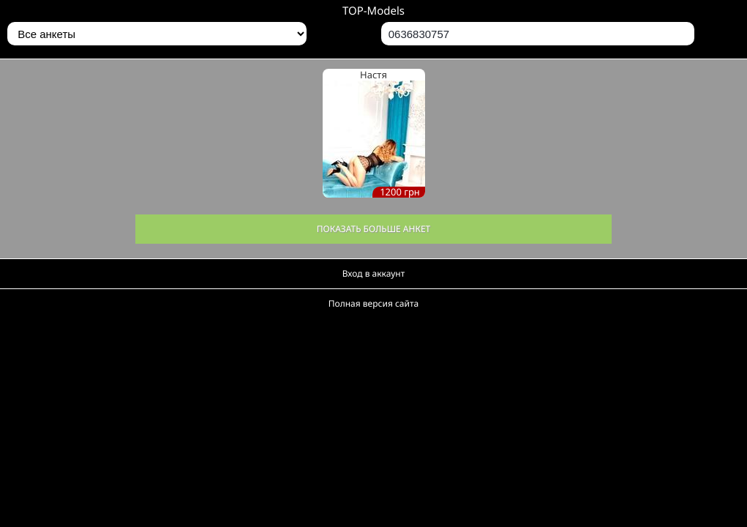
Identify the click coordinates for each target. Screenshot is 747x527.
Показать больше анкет (374, 229)
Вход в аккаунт (373, 273)
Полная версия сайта (373, 303)
